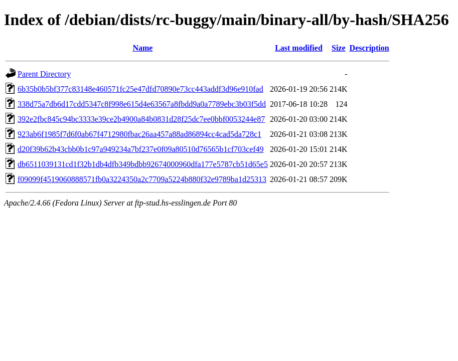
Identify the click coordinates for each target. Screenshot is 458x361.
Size (339, 48)
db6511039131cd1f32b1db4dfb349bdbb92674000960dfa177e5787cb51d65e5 (143, 164)
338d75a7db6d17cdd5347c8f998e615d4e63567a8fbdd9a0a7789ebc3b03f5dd (142, 104)
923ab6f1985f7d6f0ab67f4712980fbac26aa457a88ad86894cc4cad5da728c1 (139, 134)
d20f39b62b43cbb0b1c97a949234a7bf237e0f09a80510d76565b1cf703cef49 (141, 149)
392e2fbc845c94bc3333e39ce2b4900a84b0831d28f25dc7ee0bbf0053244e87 (141, 119)
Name (142, 48)
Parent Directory (44, 74)
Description (369, 48)
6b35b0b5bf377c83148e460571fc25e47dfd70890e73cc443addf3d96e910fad (140, 89)
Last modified (299, 48)
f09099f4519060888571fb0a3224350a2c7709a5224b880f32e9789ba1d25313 (142, 179)
